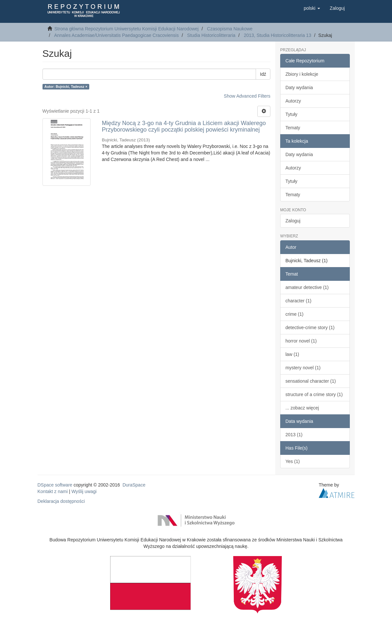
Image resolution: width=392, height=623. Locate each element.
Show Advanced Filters (247, 96)
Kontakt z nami (53, 491)
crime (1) (294, 314)
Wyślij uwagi (84, 491)
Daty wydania (299, 87)
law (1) (292, 354)
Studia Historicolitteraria (211, 35)
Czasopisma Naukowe (229, 28)
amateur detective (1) (307, 287)
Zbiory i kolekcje (301, 74)
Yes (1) (292, 461)
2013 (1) (293, 434)
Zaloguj (292, 220)
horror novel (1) (301, 340)
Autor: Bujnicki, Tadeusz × (65, 86)
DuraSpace (134, 484)
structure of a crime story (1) (314, 394)
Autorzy (293, 101)
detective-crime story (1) (309, 327)
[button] (312, 8)
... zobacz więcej (302, 407)
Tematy (292, 127)
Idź (263, 74)
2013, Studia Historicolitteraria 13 (277, 35)
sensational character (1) (310, 381)
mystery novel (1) (302, 367)
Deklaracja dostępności (61, 501)
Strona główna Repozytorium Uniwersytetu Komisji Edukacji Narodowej (126, 28)
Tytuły (291, 114)
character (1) (298, 300)
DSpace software (55, 484)
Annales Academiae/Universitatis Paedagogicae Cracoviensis (116, 35)
